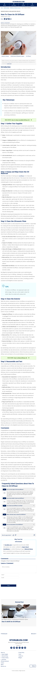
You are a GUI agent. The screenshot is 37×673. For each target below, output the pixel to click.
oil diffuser (21, 175)
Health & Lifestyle (6, 7)
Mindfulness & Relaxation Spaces (15, 7)
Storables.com (8, 545)
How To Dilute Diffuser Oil (20, 358)
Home (2, 7)
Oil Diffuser (28, 56)
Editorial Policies (29, 549)
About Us (3, 652)
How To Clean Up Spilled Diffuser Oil (20, 120)
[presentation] (9, 581)
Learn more (9, 63)
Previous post (4, 633)
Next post (33, 633)
